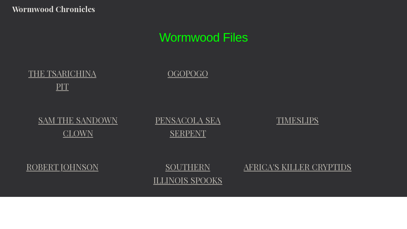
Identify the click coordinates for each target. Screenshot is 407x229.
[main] (203, 37)
